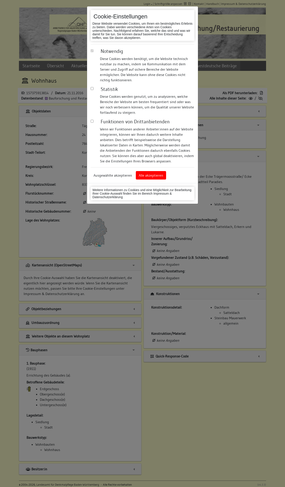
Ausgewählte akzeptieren (113, 175)
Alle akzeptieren (151, 175)
